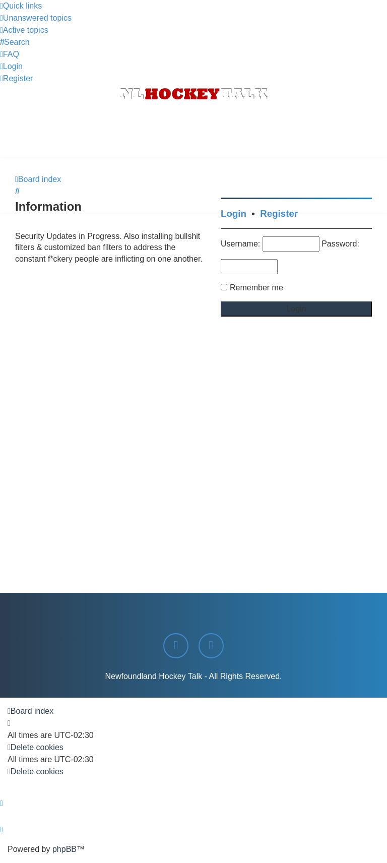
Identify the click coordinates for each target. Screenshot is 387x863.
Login (233, 213)
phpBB (64, 849)
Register (279, 213)
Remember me (256, 287)
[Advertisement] (193, 130)
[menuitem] (36, 18)
